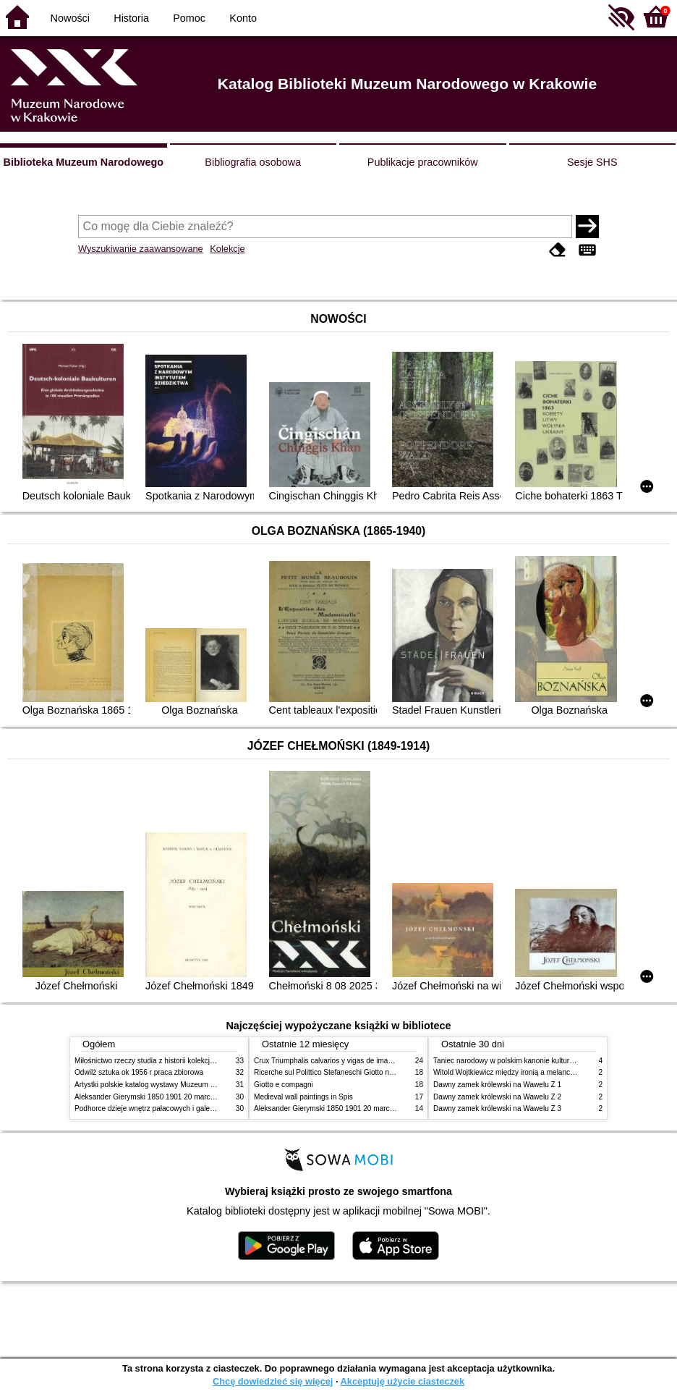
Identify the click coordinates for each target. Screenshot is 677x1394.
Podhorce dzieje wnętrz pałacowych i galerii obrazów (159, 1108)
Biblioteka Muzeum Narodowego (83, 162)
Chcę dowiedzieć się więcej (273, 1381)
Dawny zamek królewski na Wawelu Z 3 (497, 1108)
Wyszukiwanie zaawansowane (140, 248)
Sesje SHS (592, 162)
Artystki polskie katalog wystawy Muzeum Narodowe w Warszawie (181, 1085)
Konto (243, 18)
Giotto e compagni (283, 1085)
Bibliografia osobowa (253, 162)
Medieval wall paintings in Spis (303, 1097)
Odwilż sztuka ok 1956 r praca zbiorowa (138, 1072)
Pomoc (189, 18)
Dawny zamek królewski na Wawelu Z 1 (497, 1085)
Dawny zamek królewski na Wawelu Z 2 (497, 1097)
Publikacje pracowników (422, 162)
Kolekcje (227, 248)
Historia (131, 18)
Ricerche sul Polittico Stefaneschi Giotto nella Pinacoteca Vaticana (361, 1072)
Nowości (70, 18)
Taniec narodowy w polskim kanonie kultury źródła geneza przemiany (545, 1061)
